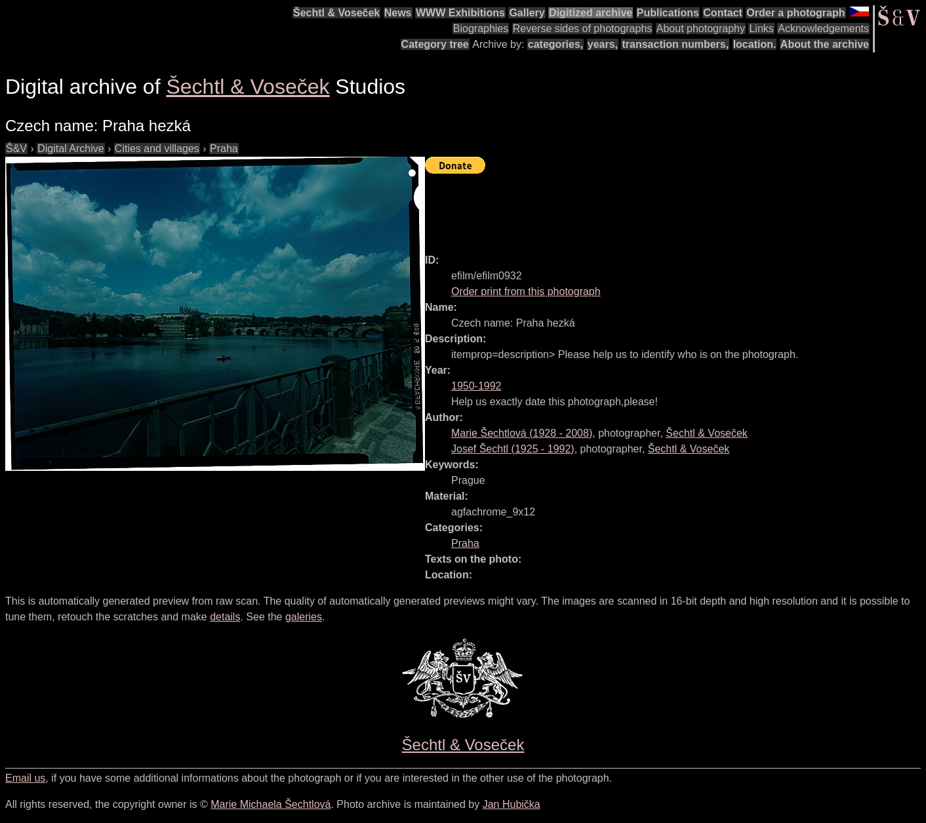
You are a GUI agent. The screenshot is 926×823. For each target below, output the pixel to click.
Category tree (435, 44)
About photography (700, 28)
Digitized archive (590, 12)
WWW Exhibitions (460, 12)
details (225, 616)
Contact (722, 12)
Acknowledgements (823, 28)
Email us (25, 778)
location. (754, 44)
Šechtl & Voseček (336, 12)
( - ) (521, 433)
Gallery (526, 12)
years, (603, 44)
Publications (668, 12)
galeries (303, 616)
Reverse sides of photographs (583, 28)
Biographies (481, 28)
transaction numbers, (675, 44)
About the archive (824, 44)
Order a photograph (795, 12)
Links (761, 28)
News (398, 12)
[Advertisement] (663, 207)
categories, (555, 44)
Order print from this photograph (526, 291)
